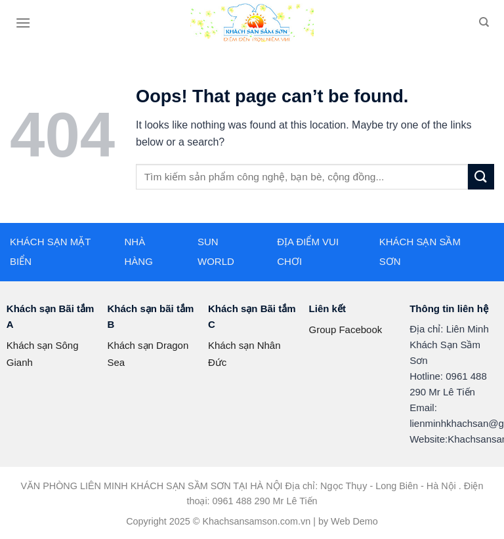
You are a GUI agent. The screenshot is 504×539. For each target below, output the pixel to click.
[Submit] (481, 177)
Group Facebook (346, 329)
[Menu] (23, 23)
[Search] (484, 22)
